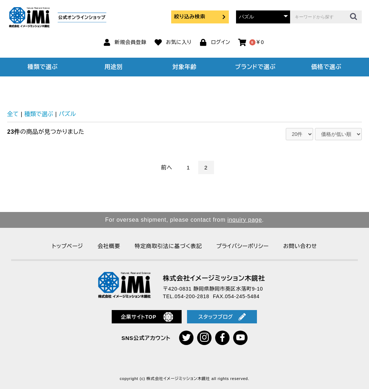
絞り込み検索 (200, 16)
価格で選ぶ (326, 67)
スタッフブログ (222, 317)
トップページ (67, 246)
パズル (67, 114)
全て (13, 114)
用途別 (114, 67)
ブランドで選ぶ (255, 67)
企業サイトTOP (147, 317)
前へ (166, 167)
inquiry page (244, 220)
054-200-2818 (192, 296)
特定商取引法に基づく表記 (168, 246)
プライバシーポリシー (242, 246)
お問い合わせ (300, 246)
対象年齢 (184, 67)
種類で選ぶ (43, 67)
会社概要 (109, 246)
